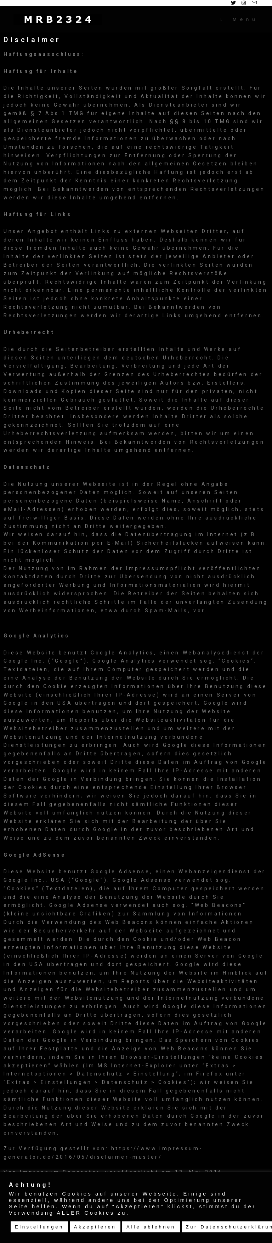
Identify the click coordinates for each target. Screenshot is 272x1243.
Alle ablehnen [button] (151, 1227)
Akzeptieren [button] (95, 1227)
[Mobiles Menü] (240, 19)
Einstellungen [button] (39, 1227)
